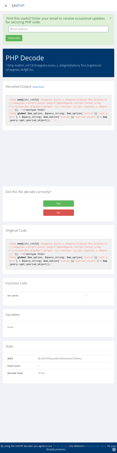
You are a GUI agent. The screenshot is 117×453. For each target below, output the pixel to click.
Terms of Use (60, 446)
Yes (58, 203)
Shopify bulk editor (96, 446)
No (58, 212)
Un (18, 5)
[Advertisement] (34, 160)
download (38, 86)
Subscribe (14, 38)
